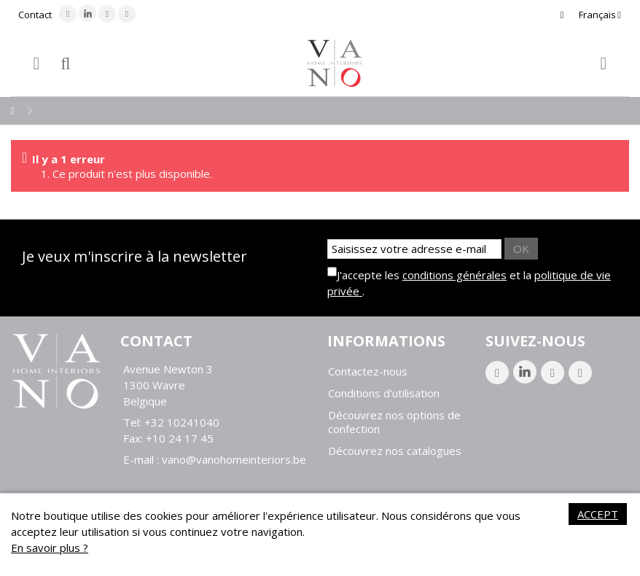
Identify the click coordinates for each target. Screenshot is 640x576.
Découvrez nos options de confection (394, 422)
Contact (35, 14)
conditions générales (454, 275)
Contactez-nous (367, 371)
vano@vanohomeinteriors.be (234, 459)
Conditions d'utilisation (384, 393)
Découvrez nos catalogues (394, 451)
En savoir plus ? (49, 547)
